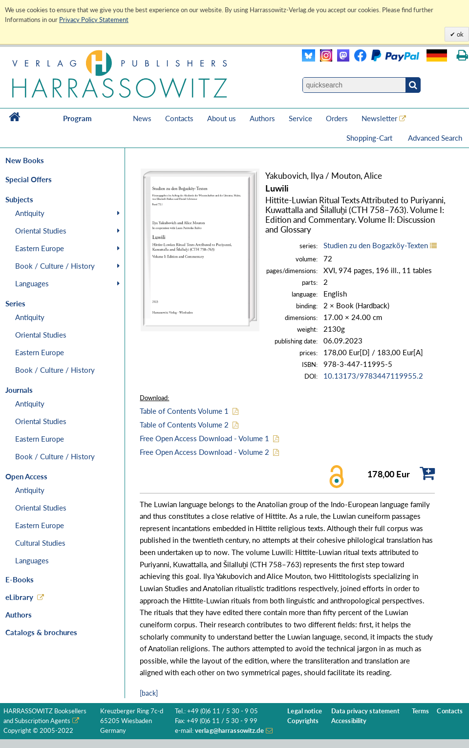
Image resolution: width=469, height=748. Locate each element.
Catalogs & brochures (41, 632)
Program (77, 118)
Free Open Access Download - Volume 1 (204, 438)
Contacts (179, 118)
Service (300, 118)
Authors (262, 118)
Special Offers (28, 179)
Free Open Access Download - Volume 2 (204, 452)
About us (221, 118)
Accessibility (349, 721)
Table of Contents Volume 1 (184, 410)
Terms (420, 711)
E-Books (19, 579)
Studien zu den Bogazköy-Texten (375, 245)
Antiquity (29, 213)
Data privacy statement (365, 711)
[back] (149, 693)
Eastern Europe (39, 248)
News (142, 118)
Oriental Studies (40, 230)
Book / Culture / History (55, 265)
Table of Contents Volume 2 (184, 424)
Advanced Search (435, 137)
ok (459, 34)
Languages (32, 283)
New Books (24, 160)
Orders (337, 118)
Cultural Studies (40, 542)
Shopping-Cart (370, 137)
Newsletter (379, 118)
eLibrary (19, 597)
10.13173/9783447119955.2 (373, 375)
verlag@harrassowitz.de (229, 730)
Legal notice (304, 711)
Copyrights (303, 721)
